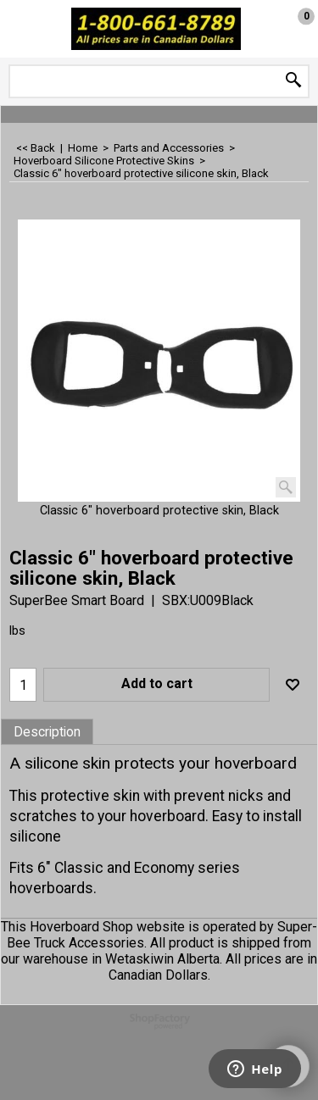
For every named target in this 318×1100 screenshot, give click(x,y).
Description (47, 732)
